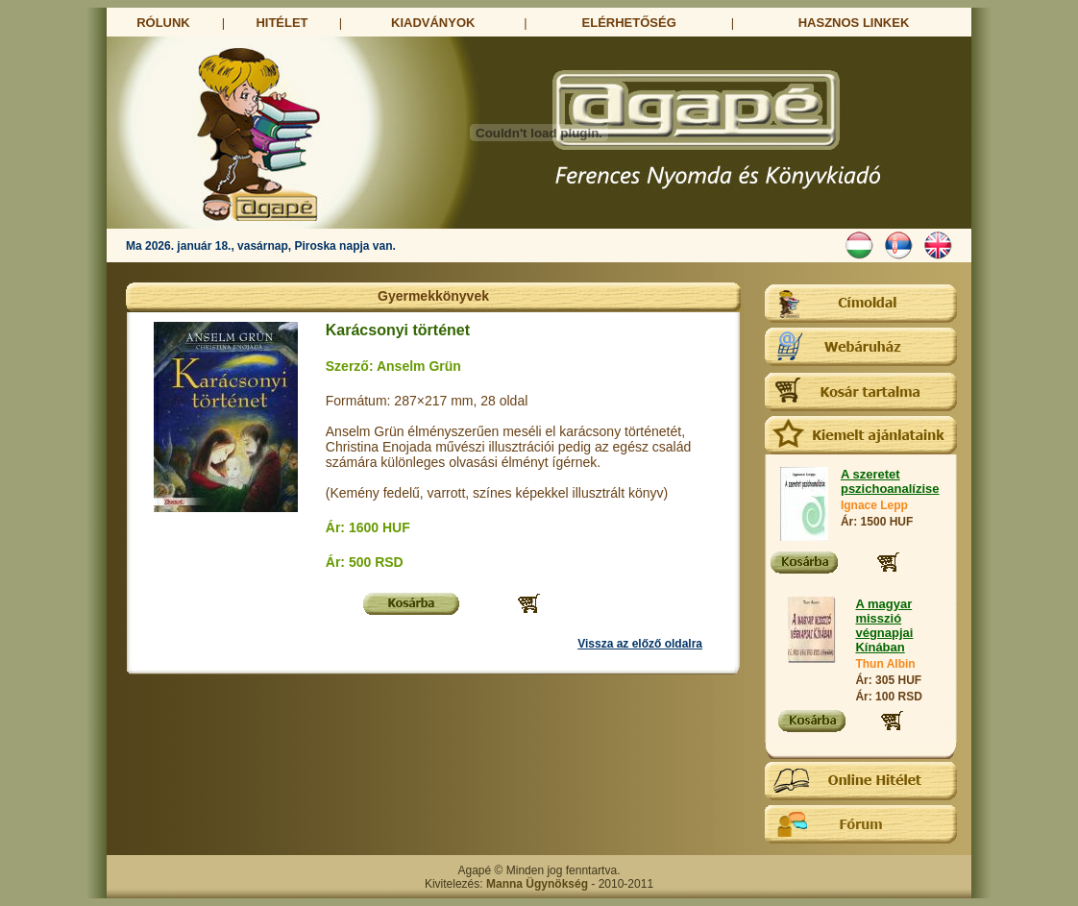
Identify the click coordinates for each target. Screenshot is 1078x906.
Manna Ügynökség (537, 884)
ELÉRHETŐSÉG (629, 22)
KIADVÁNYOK (433, 22)
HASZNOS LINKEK (854, 22)
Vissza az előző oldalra (639, 643)
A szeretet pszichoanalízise (890, 481)
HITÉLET (281, 22)
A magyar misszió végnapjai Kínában (884, 625)
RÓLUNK (163, 22)
